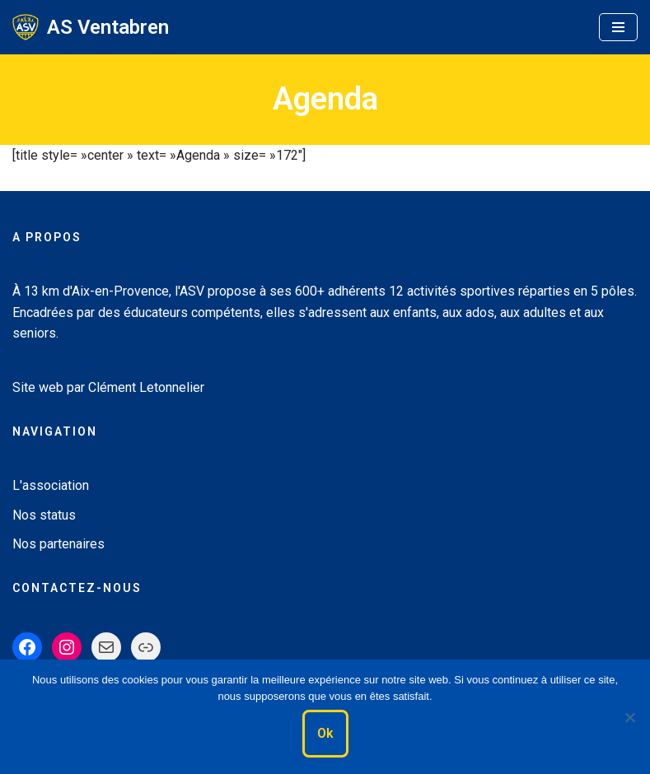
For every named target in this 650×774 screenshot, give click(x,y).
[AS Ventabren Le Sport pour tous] (90, 27)
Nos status (44, 515)
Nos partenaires (58, 544)
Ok (325, 733)
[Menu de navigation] (618, 27)
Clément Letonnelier (146, 387)
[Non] (629, 717)
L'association (50, 485)
